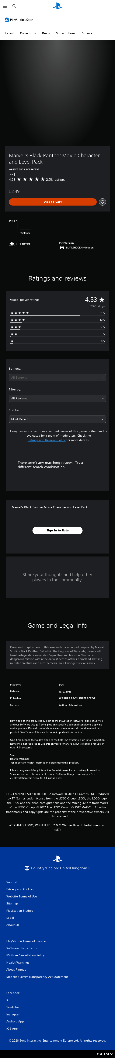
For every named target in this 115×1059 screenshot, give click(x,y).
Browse (87, 33)
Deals (46, 33)
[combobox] (57, 377)
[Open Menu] (5, 6)
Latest (9, 33)
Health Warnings (19, 759)
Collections (28, 33)
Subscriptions (66, 33)
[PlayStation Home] (57, 6)
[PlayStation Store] (19, 19)
